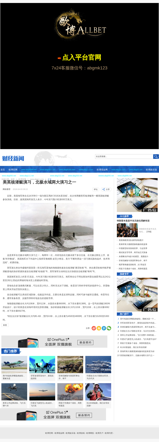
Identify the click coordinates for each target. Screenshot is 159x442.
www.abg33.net (135, 169)
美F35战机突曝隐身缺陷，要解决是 (14, 377)
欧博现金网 (102, 169)
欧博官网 (13, 169)
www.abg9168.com (67, 169)
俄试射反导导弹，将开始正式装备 (133, 252)
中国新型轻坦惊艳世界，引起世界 (133, 248)
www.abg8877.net (47, 169)
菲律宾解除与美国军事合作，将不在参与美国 (139, 327)
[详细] (148, 232)
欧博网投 (90, 176)
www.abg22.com (118, 169)
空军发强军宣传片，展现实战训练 (42, 377)
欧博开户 (139, 176)
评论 (96, 189)
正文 (50, 179)
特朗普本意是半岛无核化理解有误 (133, 221)
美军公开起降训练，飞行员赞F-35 (14, 404)
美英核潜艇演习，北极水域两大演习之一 (137, 355)
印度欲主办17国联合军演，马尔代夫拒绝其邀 (139, 331)
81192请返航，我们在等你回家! (98, 404)
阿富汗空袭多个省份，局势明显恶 (70, 404)
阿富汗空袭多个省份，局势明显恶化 (135, 343)
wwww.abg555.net (106, 176)
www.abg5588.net (28, 169)
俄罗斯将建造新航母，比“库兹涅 (132, 264)
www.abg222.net (57, 176)
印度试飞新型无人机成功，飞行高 (42, 404)
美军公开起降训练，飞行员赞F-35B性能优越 (139, 335)
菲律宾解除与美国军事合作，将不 (69, 377)
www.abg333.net (75, 176)
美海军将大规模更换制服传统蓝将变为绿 (137, 351)
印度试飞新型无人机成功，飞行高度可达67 (138, 339)
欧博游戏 (42, 176)
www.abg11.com (86, 169)
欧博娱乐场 (151, 169)
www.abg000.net (9, 176)
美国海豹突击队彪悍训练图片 (131, 240)
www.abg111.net (27, 176)
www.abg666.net (125, 176)
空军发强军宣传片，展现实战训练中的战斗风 (139, 323)
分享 (108, 189)
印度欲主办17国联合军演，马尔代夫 (98, 377)
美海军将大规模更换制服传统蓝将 (133, 244)
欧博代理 (152, 176)
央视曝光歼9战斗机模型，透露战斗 (133, 256)
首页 (3, 169)
